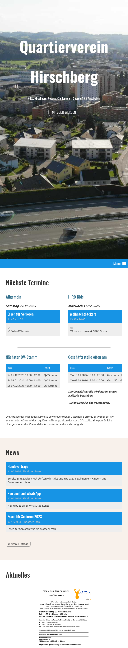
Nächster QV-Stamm (21, 357)
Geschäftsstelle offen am (87, 357)
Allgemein (13, 297)
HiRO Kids (76, 297)
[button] (33, 323)
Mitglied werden (64, 112)
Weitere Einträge (18, 543)
